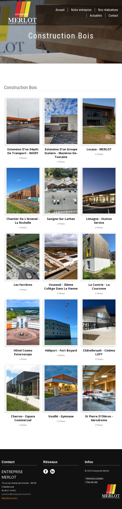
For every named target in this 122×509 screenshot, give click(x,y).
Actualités (96, 15)
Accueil (60, 10)
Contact (113, 15)
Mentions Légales (94, 478)
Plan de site (92, 481)
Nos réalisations (108, 10)
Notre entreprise (81, 10)
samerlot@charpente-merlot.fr (16, 494)
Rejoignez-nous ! (10, 497)
